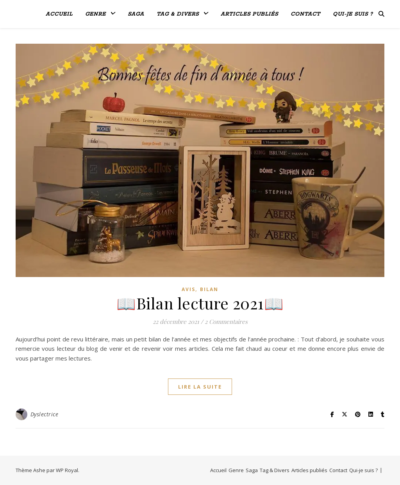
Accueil (59, 14)
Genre (95, 14)
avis (188, 289)
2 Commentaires (226, 321)
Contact (305, 14)
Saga (136, 14)
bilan (209, 289)
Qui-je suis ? (353, 14)
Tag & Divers (178, 14)
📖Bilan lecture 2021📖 (200, 303)
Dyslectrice (44, 414)
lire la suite (200, 386)
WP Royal (67, 470)
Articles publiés (249, 14)
